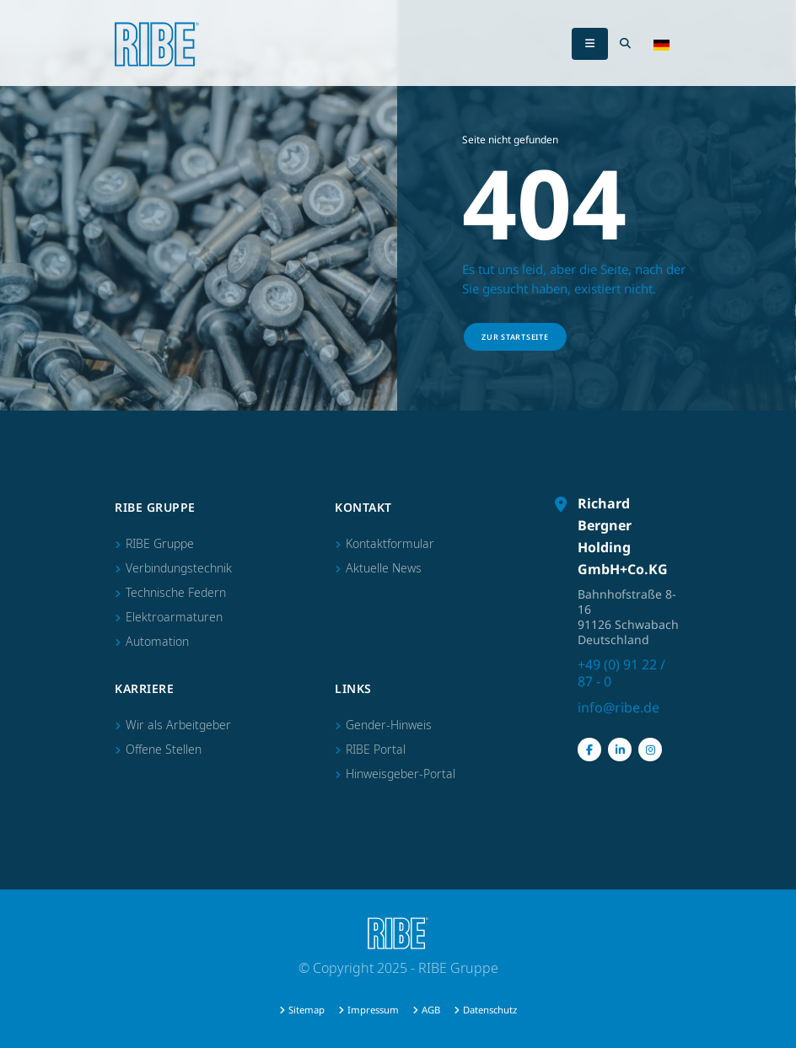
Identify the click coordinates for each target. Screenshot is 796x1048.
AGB (431, 1009)
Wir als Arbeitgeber (178, 725)
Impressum (373, 1009)
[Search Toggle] (625, 44)
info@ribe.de (618, 707)
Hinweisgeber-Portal (400, 774)
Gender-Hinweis (389, 725)
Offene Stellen (164, 749)
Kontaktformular (390, 543)
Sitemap (306, 1009)
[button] (661, 44)
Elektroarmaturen (174, 617)
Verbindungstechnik (179, 568)
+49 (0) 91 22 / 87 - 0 (621, 673)
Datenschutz (490, 1009)
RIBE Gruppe (160, 543)
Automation (157, 641)
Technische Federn (176, 592)
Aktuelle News (384, 568)
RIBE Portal (376, 749)
